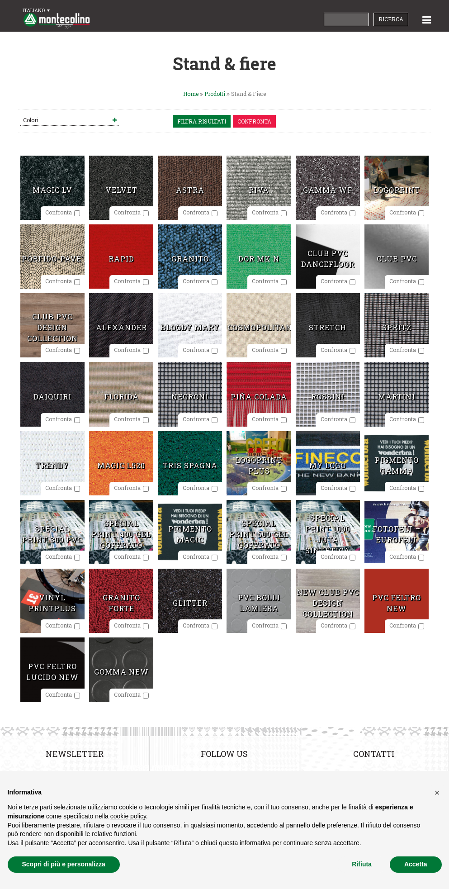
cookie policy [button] (128, 816)
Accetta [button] (415, 864)
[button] (437, 792)
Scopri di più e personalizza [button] (63, 864)
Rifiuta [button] (362, 864)
